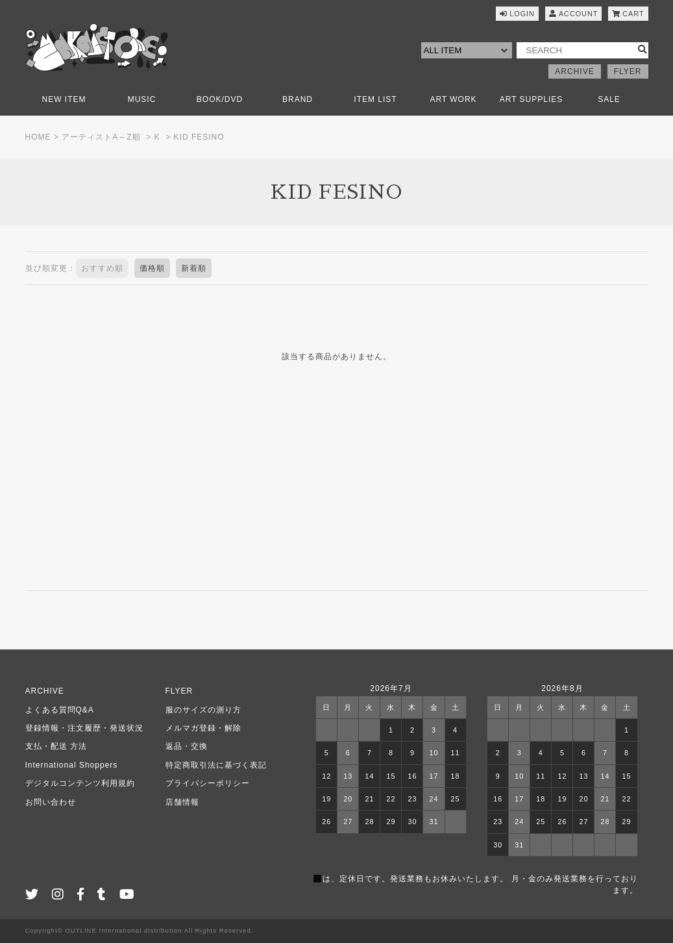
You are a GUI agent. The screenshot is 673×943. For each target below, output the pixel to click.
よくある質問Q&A (59, 709)
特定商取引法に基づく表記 (216, 765)
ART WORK (453, 99)
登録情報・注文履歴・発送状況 (84, 728)
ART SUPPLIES (531, 99)
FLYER (628, 71)
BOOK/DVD (220, 99)
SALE (609, 99)
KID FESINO (199, 137)
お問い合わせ (50, 802)
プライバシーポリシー (207, 783)
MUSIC (142, 99)
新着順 (193, 268)
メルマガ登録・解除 (203, 728)
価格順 (152, 268)
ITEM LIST (375, 99)
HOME (38, 137)
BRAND (297, 99)
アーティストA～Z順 (101, 137)
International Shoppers (71, 765)
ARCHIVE (574, 71)
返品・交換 (186, 746)
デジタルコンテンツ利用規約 (80, 783)
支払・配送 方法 (56, 746)
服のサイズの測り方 (203, 709)
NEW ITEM (64, 99)
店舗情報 (182, 802)
